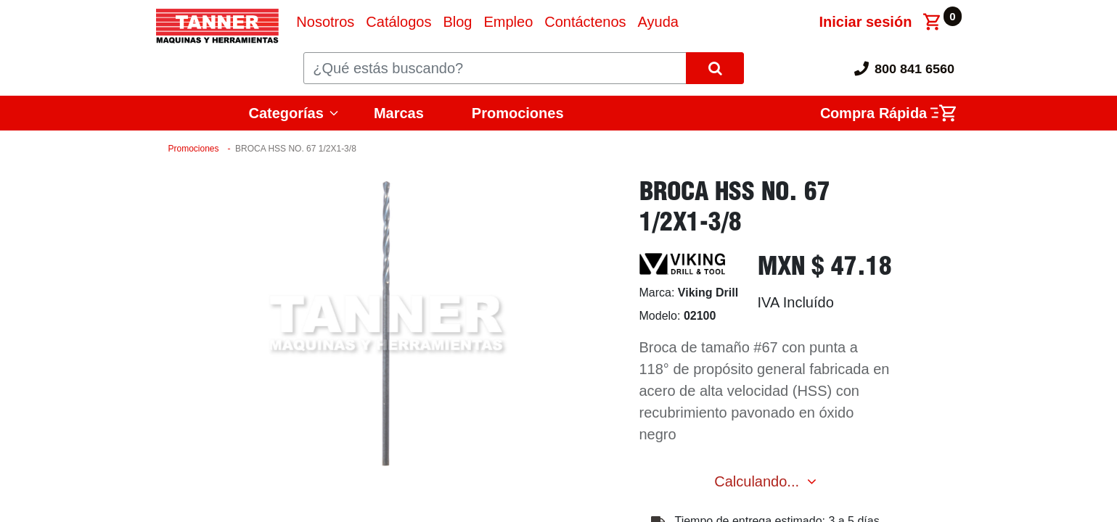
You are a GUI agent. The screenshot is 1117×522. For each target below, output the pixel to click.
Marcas (399, 113)
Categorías (286, 113)
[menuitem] (325, 21)
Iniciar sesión (865, 22)
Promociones (518, 113)
